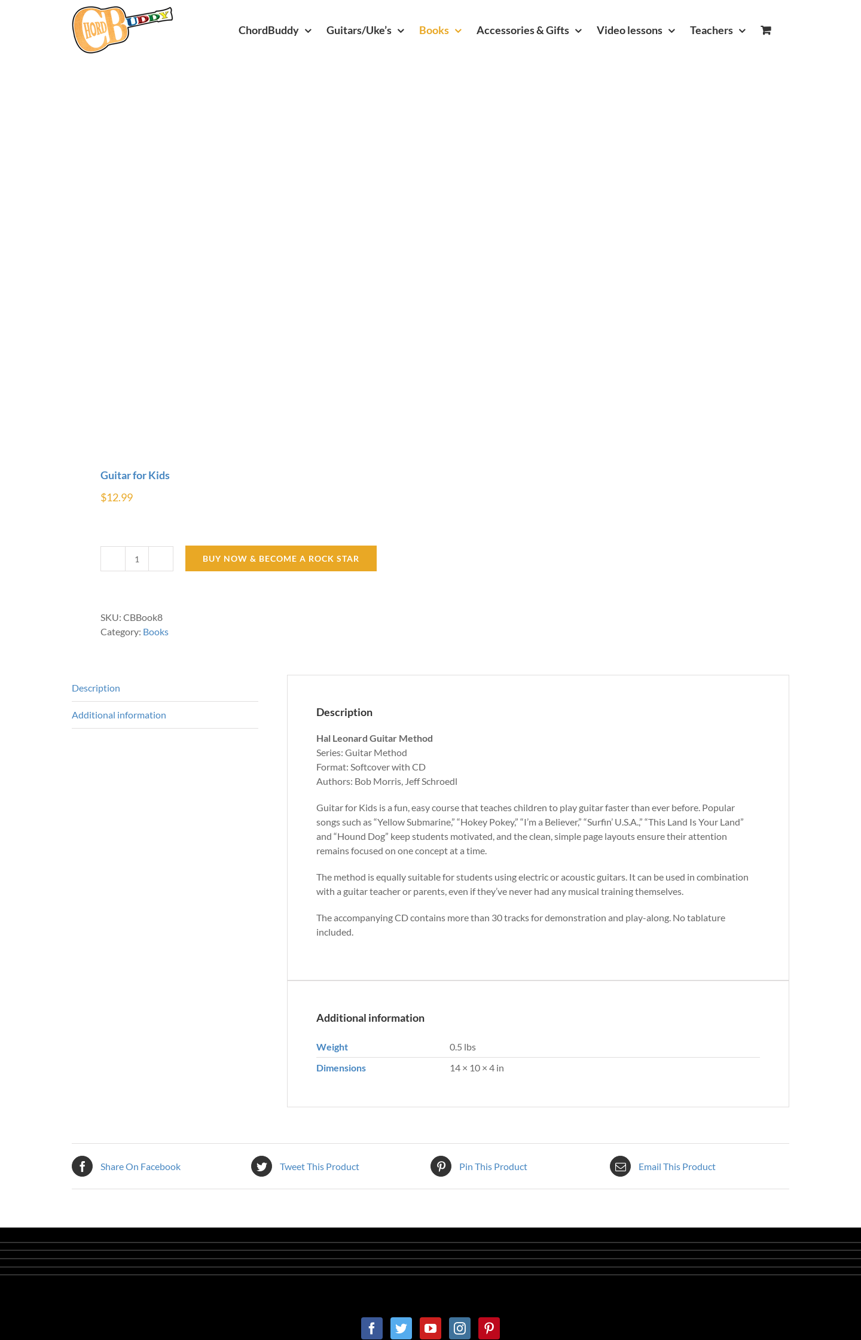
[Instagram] (460, 1328)
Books (156, 631)
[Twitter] (401, 1328)
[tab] (165, 688)
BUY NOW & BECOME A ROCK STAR (281, 558)
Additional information (119, 714)
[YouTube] (430, 1328)
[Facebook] (372, 1328)
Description (96, 687)
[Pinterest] (489, 1328)
